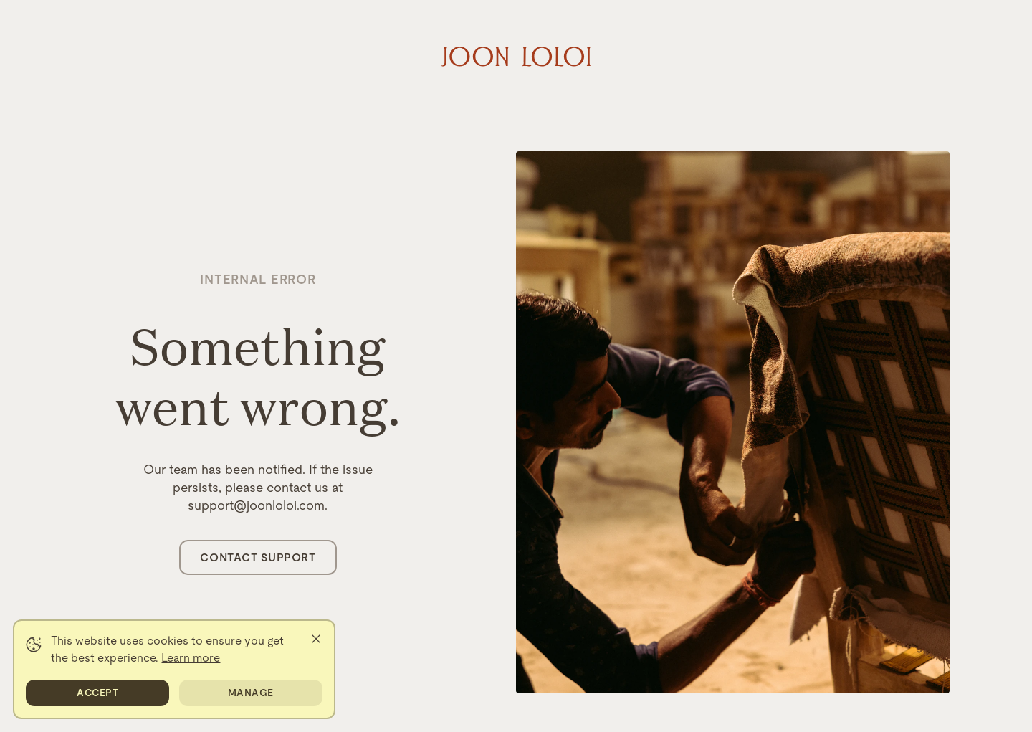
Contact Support (257, 557)
